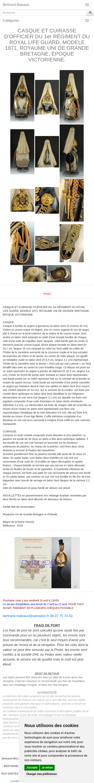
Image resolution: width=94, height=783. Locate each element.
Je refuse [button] (47, 767)
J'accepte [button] (32, 767)
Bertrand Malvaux (16, 5)
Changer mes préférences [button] (41, 773)
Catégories (11, 20)
